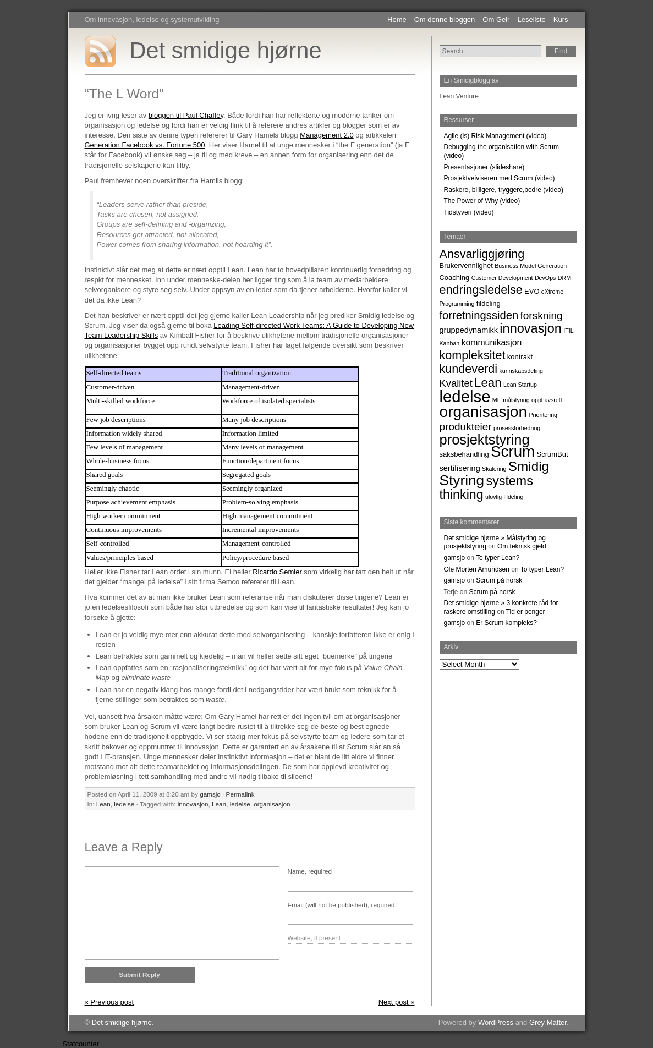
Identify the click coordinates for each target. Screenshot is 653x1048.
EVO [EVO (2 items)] (531, 291)
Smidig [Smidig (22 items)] (528, 466)
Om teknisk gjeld (521, 546)
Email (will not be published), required (341, 904)
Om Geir (495, 19)
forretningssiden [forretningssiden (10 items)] (479, 315)
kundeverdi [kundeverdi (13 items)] (469, 369)
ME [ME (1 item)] (496, 400)
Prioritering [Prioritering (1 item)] (543, 414)
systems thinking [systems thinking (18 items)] (486, 488)
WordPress (495, 1022)
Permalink (240, 794)
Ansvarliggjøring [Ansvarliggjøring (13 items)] (482, 254)
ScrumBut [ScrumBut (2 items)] (552, 454)
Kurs (560, 19)
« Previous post (109, 1002)
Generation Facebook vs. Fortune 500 (145, 145)
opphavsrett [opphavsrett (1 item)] (546, 400)
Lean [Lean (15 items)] (488, 382)
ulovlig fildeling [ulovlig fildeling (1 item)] (504, 496)
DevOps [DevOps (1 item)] (545, 278)
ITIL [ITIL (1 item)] (568, 330)
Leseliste (531, 19)
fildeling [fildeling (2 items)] (488, 303)
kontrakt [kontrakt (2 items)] (520, 357)
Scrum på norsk (499, 580)
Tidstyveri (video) (469, 212)
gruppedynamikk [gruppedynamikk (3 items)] (469, 330)
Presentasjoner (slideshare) (484, 167)
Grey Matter (548, 1022)
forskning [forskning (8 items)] (541, 315)
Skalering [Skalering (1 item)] (494, 468)
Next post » (396, 1002)
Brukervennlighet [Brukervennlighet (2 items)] (466, 265)
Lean (103, 804)
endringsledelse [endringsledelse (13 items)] (481, 290)
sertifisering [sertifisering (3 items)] (460, 468)
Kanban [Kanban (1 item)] (450, 343)
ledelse (124, 804)
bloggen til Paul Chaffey (186, 115)
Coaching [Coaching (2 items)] (455, 277)
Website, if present (314, 937)
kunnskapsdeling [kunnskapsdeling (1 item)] (520, 370)
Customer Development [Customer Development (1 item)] (502, 278)
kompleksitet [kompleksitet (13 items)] (473, 355)
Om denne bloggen (444, 19)
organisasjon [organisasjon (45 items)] (484, 411)
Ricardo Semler (277, 572)
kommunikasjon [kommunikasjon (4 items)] (492, 342)
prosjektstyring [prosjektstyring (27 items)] (485, 439)
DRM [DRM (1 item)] (564, 278)
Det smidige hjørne (226, 50)
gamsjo (210, 794)
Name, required (310, 871)
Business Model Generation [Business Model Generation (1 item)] (531, 265)
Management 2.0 (327, 135)
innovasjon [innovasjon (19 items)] (531, 328)
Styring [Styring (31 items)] (462, 480)
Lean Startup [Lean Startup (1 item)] (520, 384)
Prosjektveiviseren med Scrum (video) (499, 178)
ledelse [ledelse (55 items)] (465, 396)
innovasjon (193, 804)
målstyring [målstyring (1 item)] (516, 400)
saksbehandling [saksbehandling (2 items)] (464, 454)
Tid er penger (525, 612)
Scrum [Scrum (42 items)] (513, 451)
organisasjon (272, 804)
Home (397, 19)
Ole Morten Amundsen (476, 569)
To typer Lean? (497, 558)
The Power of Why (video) (482, 201)
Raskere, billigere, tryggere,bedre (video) (503, 190)
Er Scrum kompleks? (506, 623)
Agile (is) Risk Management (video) (495, 136)
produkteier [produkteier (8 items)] (466, 426)
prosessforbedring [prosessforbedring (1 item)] (516, 428)
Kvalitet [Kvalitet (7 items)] (456, 383)
